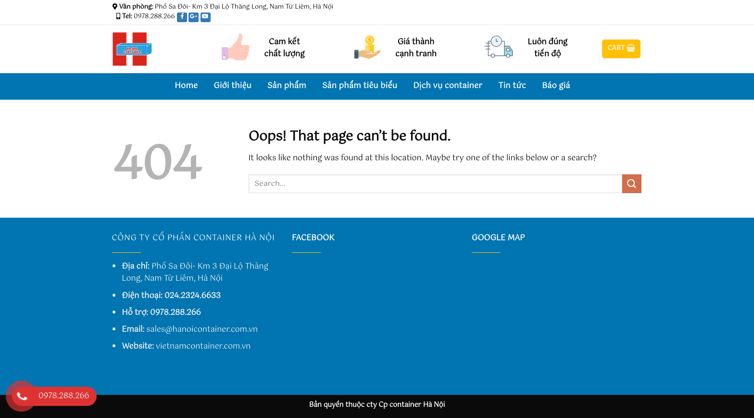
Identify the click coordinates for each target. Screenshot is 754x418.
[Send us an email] (637, 18)
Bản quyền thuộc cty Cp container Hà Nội (377, 405)
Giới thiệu (232, 85)
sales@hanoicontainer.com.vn (202, 329)
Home (186, 85)
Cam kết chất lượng (284, 48)
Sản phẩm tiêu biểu (359, 85)
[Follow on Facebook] (609, 18)
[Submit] (631, 183)
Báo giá (556, 85)
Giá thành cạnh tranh (416, 48)
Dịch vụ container (447, 85)
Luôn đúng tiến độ (547, 48)
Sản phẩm (286, 85)
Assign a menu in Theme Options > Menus (523, 7)
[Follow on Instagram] (618, 18)
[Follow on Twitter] (627, 18)
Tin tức (512, 85)
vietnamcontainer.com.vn (203, 346)
